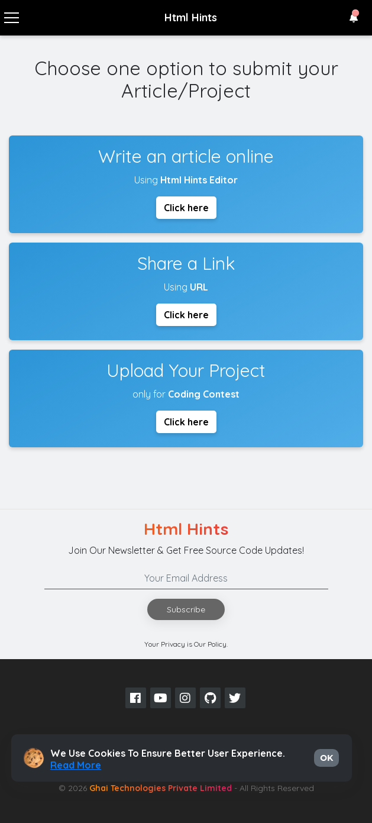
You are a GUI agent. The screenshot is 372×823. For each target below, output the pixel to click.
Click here (186, 208)
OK (326, 758)
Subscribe (186, 609)
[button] (354, 18)
